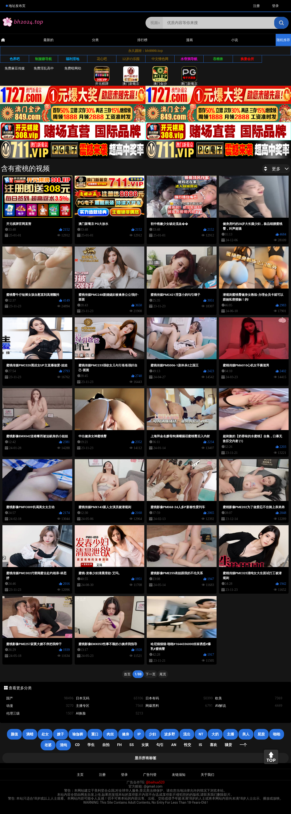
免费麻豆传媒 (15, 68)
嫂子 (60, 734)
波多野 (169, 734)
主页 (80, 775)
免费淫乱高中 (44, 68)
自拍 (105, 745)
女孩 (145, 745)
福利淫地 (72, 59)
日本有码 (179, 698)
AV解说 (248, 706)
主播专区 (109, 706)
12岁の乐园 (130, 59)
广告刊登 (150, 775)
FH (119, 745)
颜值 (14, 734)
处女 (45, 734)
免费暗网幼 (72, 68)
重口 (94, 734)
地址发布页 (17, 6)
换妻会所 (247, 59)
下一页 (151, 674)
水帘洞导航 (189, 59)
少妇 (152, 734)
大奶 (215, 734)
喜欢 (213, 745)
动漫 (39, 706)
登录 (275, 6)
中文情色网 (160, 59)
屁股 (261, 734)
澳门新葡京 (130, 76)
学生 (91, 745)
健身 (125, 734)
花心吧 (102, 59)
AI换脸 (109, 713)
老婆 (48, 745)
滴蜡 (29, 734)
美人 (245, 734)
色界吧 (15, 59)
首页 (127, 674)
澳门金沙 (160, 76)
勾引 (160, 745)
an (173, 745)
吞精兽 (218, 59)
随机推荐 (283, 40)
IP (139, 734)
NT (201, 734)
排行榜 (142, 40)
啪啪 (276, 734)
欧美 (248, 698)
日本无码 (109, 698)
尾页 (162, 674)
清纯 (63, 745)
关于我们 (207, 775)
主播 (230, 734)
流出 (186, 734)
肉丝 (110, 734)
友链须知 (178, 775)
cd (77, 745)
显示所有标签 (145, 758)
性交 (187, 745)
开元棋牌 (101, 76)
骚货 (228, 745)
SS (131, 745)
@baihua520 (155, 782)
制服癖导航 (43, 59)
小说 (234, 40)
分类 (95, 40)
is (200, 745)
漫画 (189, 40)
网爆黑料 (179, 706)
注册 (256, 6)
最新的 (48, 40)
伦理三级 (39, 713)
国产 (39, 698)
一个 (243, 745)
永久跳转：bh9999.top (145, 51)
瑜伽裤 (77, 734)
